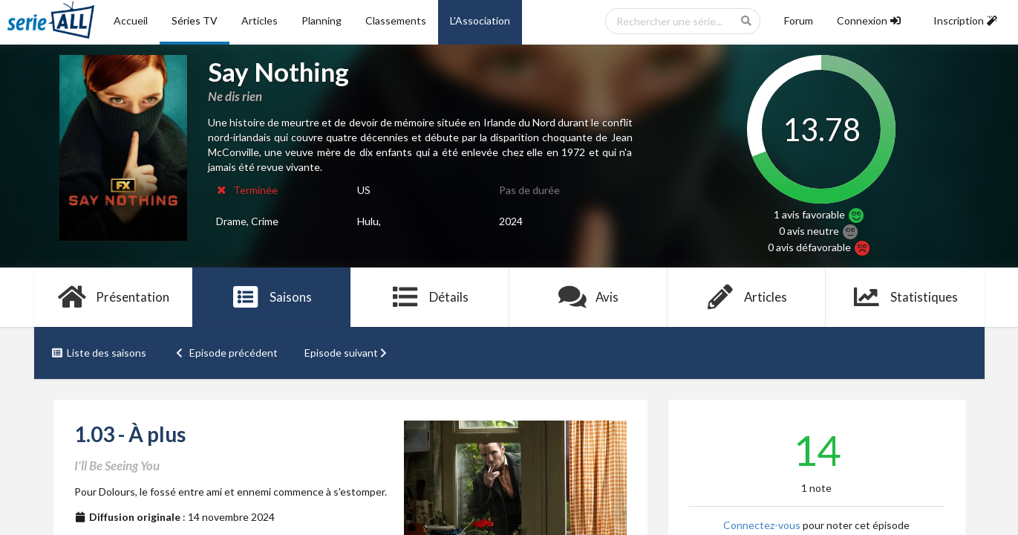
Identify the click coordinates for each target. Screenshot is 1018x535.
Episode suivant (347, 352)
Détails (430, 297)
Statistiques (905, 297)
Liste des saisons (99, 352)
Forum (798, 20)
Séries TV (195, 20)
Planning (321, 20)
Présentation (113, 297)
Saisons (271, 297)
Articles (259, 20)
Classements (395, 20)
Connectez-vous (761, 525)
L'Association (480, 20)
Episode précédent (225, 352)
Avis (588, 297)
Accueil (131, 20)
